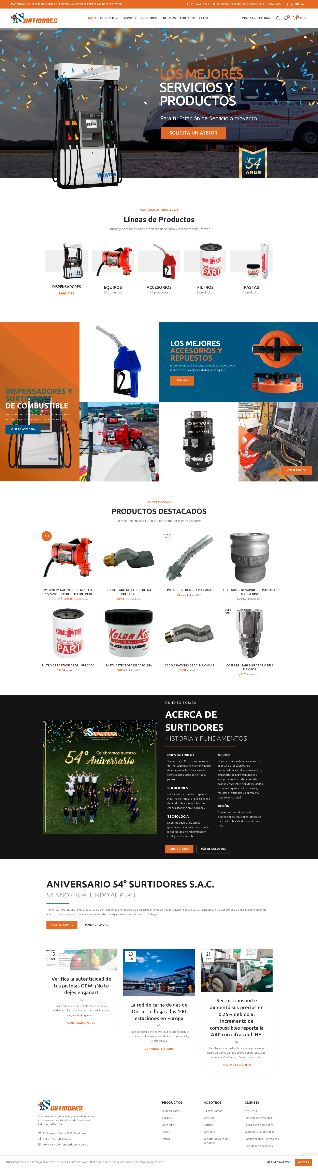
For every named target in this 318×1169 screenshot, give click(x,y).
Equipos (167, 1118)
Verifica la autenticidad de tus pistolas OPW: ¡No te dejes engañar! (81, 985)
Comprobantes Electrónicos (262, 1139)
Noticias (208, 1125)
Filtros (166, 1132)
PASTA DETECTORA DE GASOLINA (129, 665)
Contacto (209, 1132)
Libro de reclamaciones (259, 1146)
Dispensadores (170, 1111)
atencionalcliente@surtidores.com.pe (65, 1144)
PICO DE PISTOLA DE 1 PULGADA (189, 590)
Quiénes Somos (212, 1111)
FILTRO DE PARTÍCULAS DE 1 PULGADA (68, 665)
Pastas (166, 1139)
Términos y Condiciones (259, 1125)
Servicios (208, 1118)
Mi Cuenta (251, 1111)
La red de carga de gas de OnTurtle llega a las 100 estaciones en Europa (159, 1011)
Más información (278, 1162)
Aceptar (303, 1162)
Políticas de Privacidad (258, 1118)
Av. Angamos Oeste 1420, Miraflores (64, 1133)
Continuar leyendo (81, 1023)
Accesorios (168, 1125)
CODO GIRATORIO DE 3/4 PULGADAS (189, 665)
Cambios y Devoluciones (259, 1132)
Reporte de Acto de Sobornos (215, 1141)
